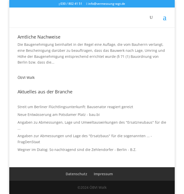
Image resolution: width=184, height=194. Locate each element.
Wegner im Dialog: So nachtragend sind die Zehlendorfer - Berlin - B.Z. (77, 149)
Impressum (103, 173)
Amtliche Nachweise (39, 37)
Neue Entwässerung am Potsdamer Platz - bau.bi (59, 114)
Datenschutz (76, 173)
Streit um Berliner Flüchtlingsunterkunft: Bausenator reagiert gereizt (75, 106)
